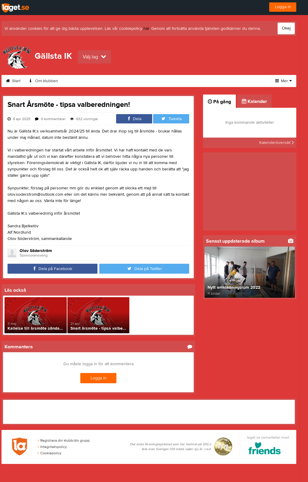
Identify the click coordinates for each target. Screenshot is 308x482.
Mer (283, 81)
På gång (219, 102)
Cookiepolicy (49, 453)
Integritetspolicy (52, 446)
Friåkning (203, 81)
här (146, 28)
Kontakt (77, 81)
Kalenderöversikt (276, 142)
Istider (174, 81)
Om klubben (44, 81)
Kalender (145, 81)
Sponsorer (237, 81)
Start (13, 81)
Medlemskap (110, 81)
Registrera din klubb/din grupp (64, 440)
